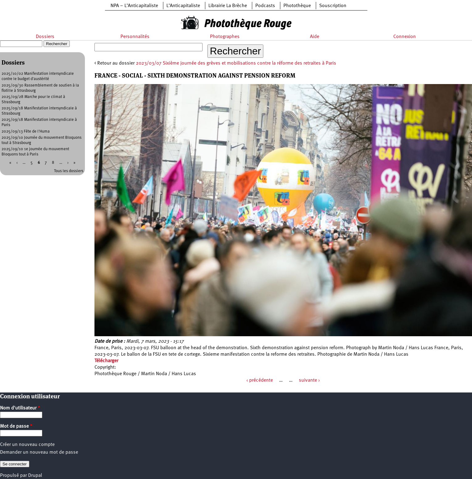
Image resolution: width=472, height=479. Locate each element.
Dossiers (45, 36)
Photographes (225, 36)
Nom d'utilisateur (20, 408)
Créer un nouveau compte (27, 444)
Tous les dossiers (68, 171)
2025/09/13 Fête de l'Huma (26, 131)
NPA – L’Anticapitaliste (134, 5)
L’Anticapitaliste (183, 5)
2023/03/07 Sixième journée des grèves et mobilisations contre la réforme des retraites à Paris (236, 63)
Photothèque (297, 5)
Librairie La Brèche (227, 5)
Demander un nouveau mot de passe (39, 452)
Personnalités (134, 36)
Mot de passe (16, 426)
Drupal (35, 475)
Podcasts (265, 5)
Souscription (332, 5)
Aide (314, 36)
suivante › (309, 380)
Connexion (404, 36)
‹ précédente (259, 380)
